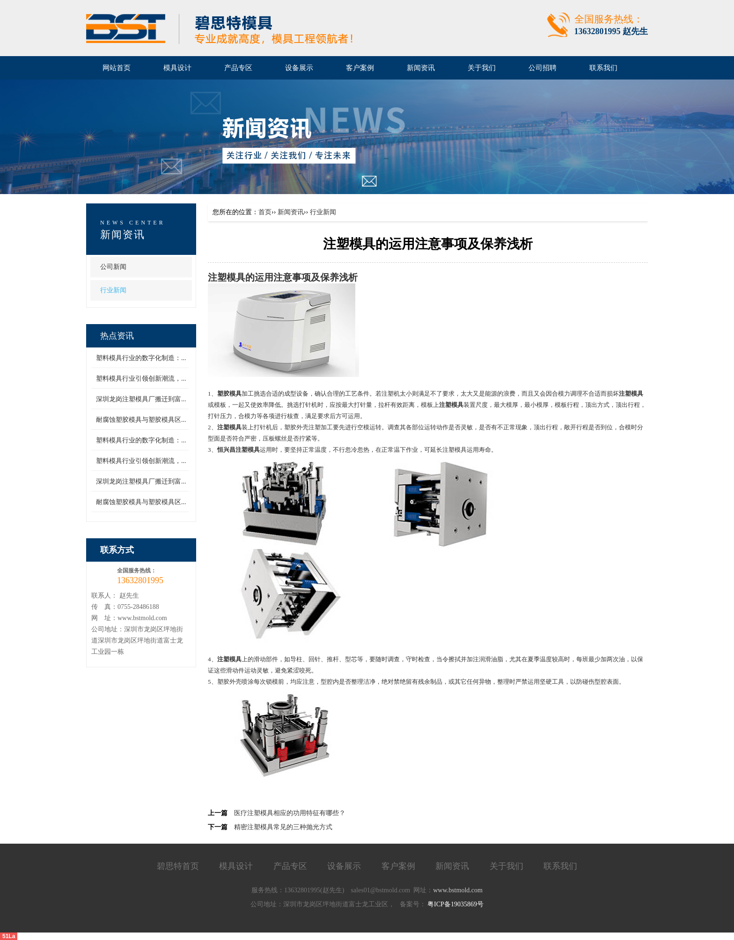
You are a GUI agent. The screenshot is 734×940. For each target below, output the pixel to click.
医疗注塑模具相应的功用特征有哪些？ (289, 813)
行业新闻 (113, 290)
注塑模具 (226, 277)
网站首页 (117, 68)
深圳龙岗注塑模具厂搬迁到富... (141, 399)
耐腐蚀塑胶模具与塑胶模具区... (141, 419)
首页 (265, 212)
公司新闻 (113, 266)
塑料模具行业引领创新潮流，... (141, 378)
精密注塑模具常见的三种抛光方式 (283, 827)
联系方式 (117, 550)
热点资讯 (117, 335)
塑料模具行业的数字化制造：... (141, 358)
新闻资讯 (122, 234)
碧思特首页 (178, 866)
